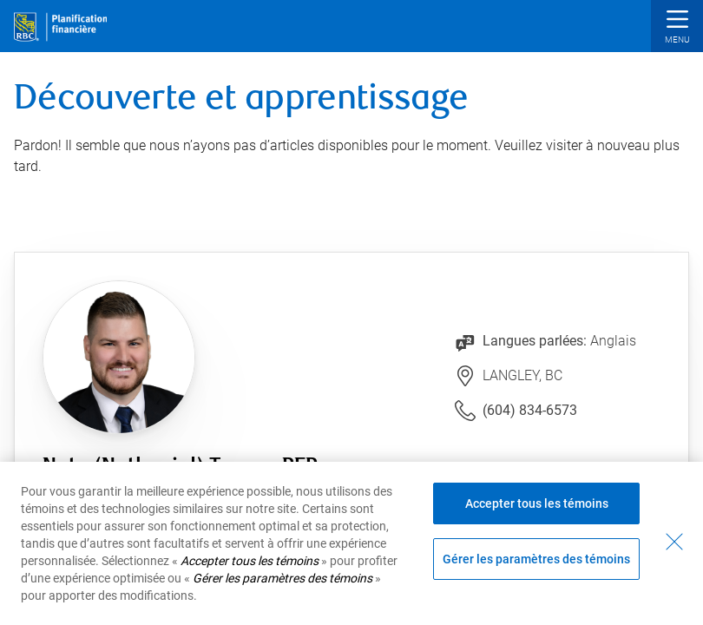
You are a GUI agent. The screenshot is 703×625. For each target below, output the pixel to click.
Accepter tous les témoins (536, 503)
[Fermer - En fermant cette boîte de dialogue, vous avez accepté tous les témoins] (674, 541)
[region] (351, 543)
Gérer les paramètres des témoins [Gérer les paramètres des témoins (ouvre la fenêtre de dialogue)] (536, 559)
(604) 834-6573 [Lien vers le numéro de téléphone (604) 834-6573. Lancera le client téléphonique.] (530, 410)
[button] (677, 28)
